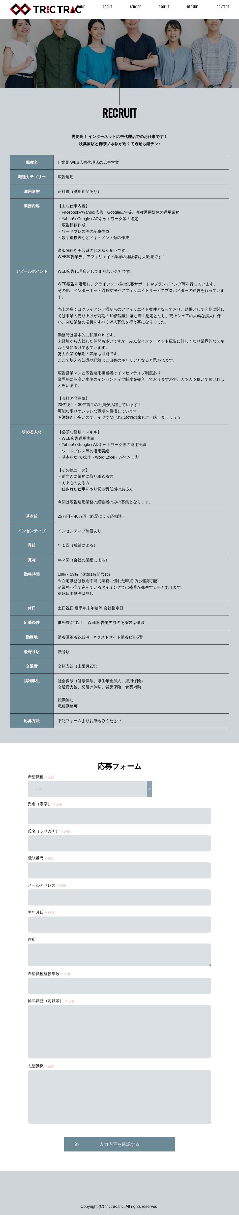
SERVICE (135, 6)
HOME (81, 6)
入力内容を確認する (119, 1145)
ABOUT (107, 6)
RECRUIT (193, 6)
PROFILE (164, 6)
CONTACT (222, 6)
